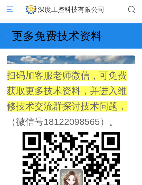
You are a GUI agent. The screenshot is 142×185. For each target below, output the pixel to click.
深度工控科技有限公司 (71, 9)
